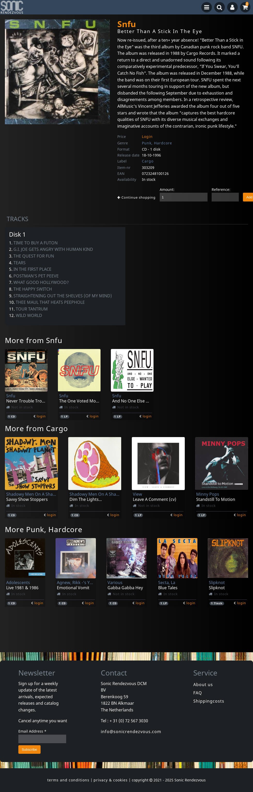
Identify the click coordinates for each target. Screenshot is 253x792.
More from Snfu (33, 340)
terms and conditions (68, 780)
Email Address (32, 731)
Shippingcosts (208, 701)
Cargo (148, 161)
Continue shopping (136, 197)
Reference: (221, 189)
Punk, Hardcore (157, 143)
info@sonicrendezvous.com (131, 731)
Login (147, 136)
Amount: (167, 189)
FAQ (197, 693)
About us (203, 684)
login (41, 416)
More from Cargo (36, 428)
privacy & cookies (111, 780)
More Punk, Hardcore (43, 529)
